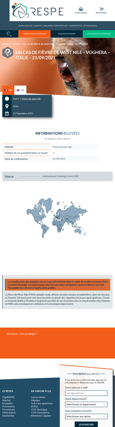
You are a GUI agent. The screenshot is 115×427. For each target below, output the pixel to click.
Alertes (38, 26)
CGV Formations (40, 412)
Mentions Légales (41, 415)
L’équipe (35, 400)
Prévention (61, 26)
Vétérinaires (90, 26)
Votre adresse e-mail (76, 387)
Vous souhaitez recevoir (78, 410)
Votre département (75, 398)
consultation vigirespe (34, 34)
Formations (75, 26)
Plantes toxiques (66, 34)
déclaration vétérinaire (99, 34)
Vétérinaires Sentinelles (9, 414)
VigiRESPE (8, 397)
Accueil (6, 43)
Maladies (48, 26)
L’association (25, 26)
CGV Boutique (39, 409)
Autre (16, 98)
